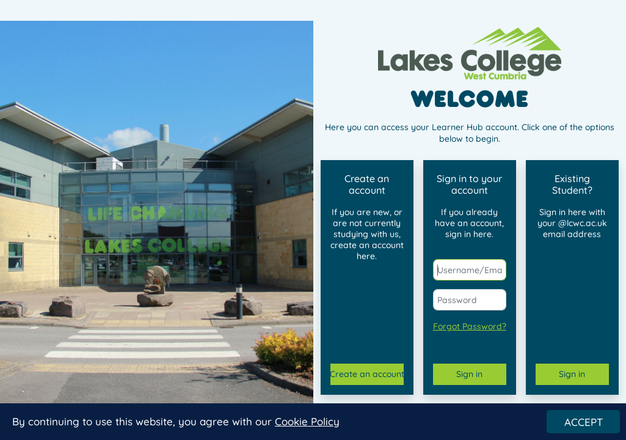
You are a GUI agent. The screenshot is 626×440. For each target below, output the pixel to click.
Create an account (367, 374)
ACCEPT (583, 422)
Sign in (469, 374)
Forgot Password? (469, 326)
